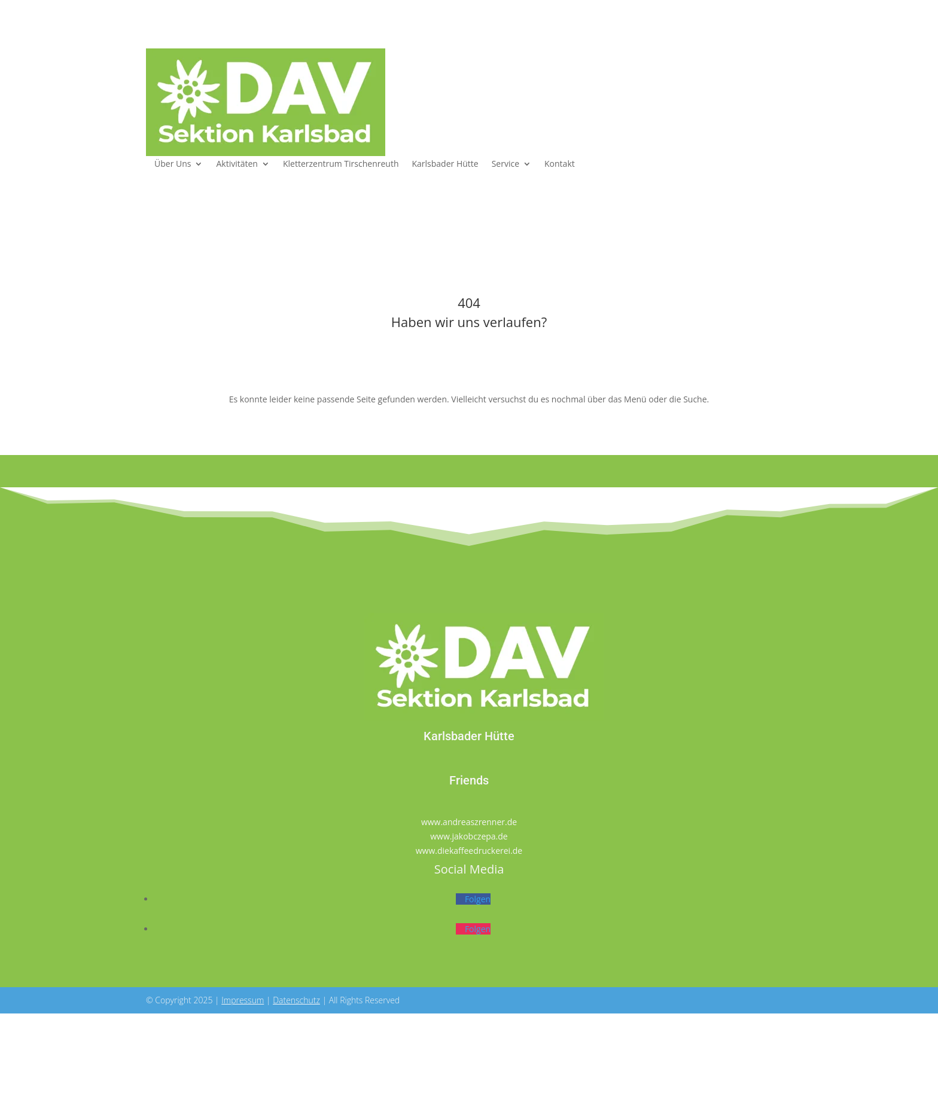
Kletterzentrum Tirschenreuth (341, 164)
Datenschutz (296, 1000)
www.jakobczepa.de (468, 836)
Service (505, 164)
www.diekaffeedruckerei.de (469, 850)
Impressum (242, 1000)
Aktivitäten (236, 164)
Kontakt (559, 164)
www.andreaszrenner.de (469, 822)
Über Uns (172, 164)
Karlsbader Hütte (445, 164)
